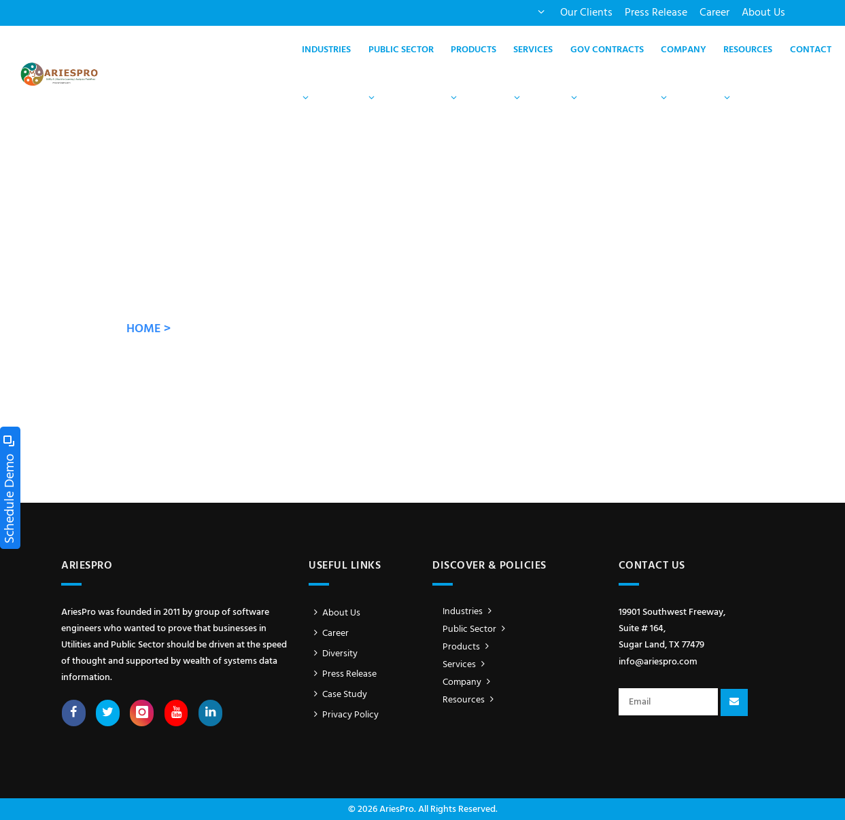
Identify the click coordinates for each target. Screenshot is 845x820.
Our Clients (586, 13)
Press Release (656, 13)
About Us (763, 13)
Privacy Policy (344, 715)
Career (714, 13)
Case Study (338, 694)
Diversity (333, 654)
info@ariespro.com (658, 662)
